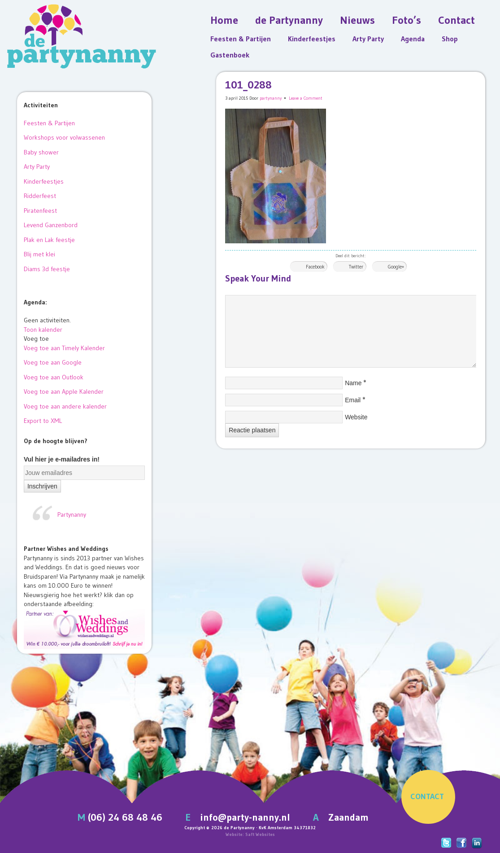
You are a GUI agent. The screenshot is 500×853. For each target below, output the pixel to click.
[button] (36, 338)
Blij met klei (39, 254)
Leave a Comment (305, 98)
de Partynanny (289, 19)
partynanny (271, 98)
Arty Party (368, 38)
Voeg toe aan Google (53, 362)
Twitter (356, 267)
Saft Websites (260, 834)
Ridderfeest (40, 196)
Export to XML (43, 421)
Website (356, 417)
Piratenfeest (40, 211)
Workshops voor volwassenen (64, 137)
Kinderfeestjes (311, 38)
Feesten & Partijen (240, 38)
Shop (450, 38)
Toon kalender (43, 329)
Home (224, 19)
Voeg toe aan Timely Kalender (64, 348)
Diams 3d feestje (47, 269)
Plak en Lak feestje (49, 240)
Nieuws (357, 19)
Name (353, 383)
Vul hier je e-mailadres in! (62, 459)
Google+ (396, 267)
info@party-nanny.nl (245, 817)
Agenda (413, 38)
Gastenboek (229, 54)
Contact (456, 19)
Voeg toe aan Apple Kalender (64, 391)
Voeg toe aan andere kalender (65, 406)
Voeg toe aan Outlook (53, 377)
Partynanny (71, 514)
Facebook (315, 267)
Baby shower (41, 152)
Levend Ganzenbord (51, 225)
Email (353, 400)
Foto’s (406, 19)
